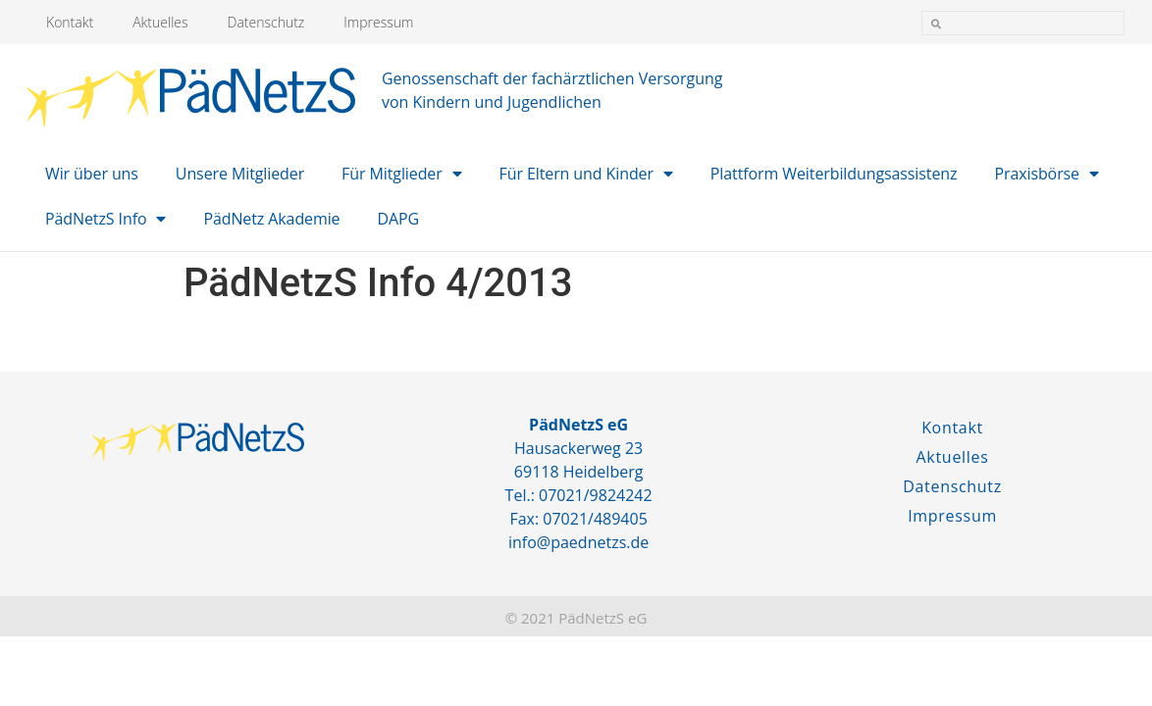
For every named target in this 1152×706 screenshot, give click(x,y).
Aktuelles (159, 22)
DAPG (399, 218)
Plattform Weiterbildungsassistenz (834, 173)
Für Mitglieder (401, 173)
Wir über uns (91, 173)
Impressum (378, 22)
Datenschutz (266, 22)
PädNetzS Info (105, 218)
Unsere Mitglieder (240, 173)
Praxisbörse (1046, 173)
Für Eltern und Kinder (586, 173)
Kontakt (69, 22)
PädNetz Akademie (271, 218)
